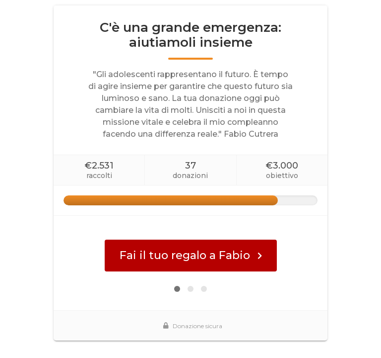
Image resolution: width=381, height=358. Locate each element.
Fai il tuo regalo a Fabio (191, 255)
